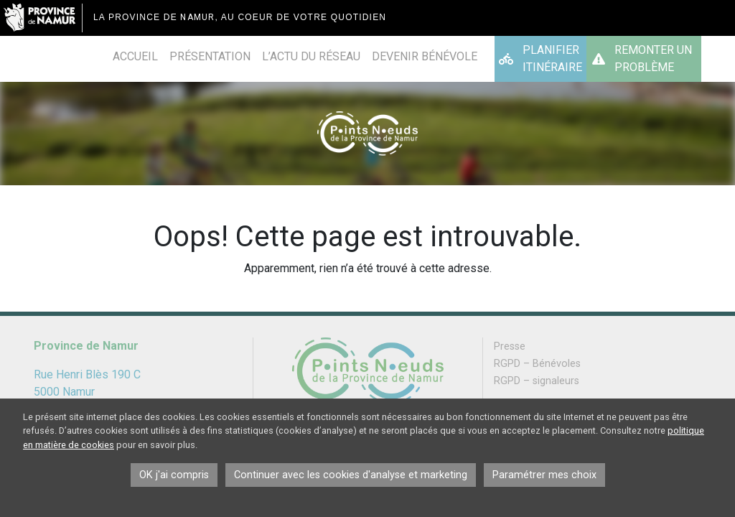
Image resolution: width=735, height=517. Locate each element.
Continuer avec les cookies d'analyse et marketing (350, 475)
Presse (509, 346)
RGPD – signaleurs (536, 381)
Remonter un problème (653, 58)
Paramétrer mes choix (544, 475)
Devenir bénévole (424, 56)
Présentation (210, 56)
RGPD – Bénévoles (537, 364)
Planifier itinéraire (552, 58)
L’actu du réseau (311, 56)
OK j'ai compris (174, 475)
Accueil (135, 56)
